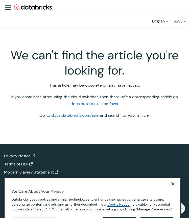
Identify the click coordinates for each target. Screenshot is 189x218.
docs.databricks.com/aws (94, 103)
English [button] (158, 21)
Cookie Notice (118, 212)
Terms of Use (18, 164)
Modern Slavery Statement (31, 172)
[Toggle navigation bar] (8, 7)
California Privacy (22, 180)
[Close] (172, 191)
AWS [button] (178, 21)
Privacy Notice (19, 156)
